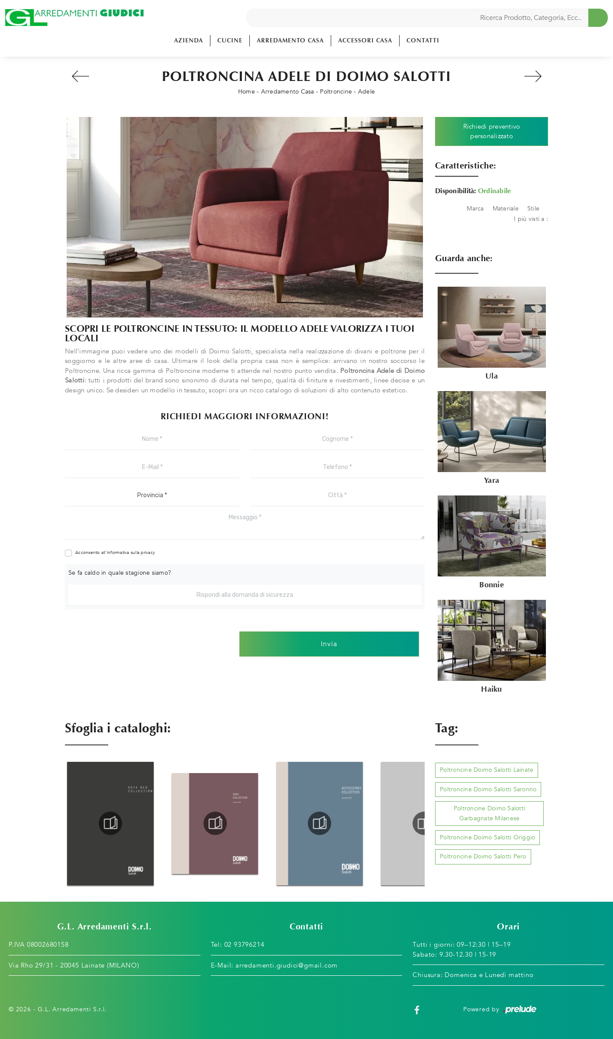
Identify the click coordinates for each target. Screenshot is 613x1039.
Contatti (423, 40)
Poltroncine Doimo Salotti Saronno (488, 789)
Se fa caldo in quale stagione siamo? (119, 573)
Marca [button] (475, 208)
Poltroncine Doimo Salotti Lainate (486, 770)
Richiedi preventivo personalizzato (491, 131)
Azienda (188, 40)
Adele (366, 91)
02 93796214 (244, 944)
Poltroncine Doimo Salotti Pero (483, 856)
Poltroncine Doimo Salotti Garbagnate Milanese (489, 813)
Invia (329, 644)
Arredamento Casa (290, 40)
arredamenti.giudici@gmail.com (287, 965)
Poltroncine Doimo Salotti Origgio (487, 837)
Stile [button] (533, 208)
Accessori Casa (365, 40)
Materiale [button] (506, 208)
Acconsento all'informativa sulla (115, 553)
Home (246, 91)
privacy (148, 553)
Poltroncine (336, 91)
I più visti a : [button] (531, 219)
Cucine (229, 40)
